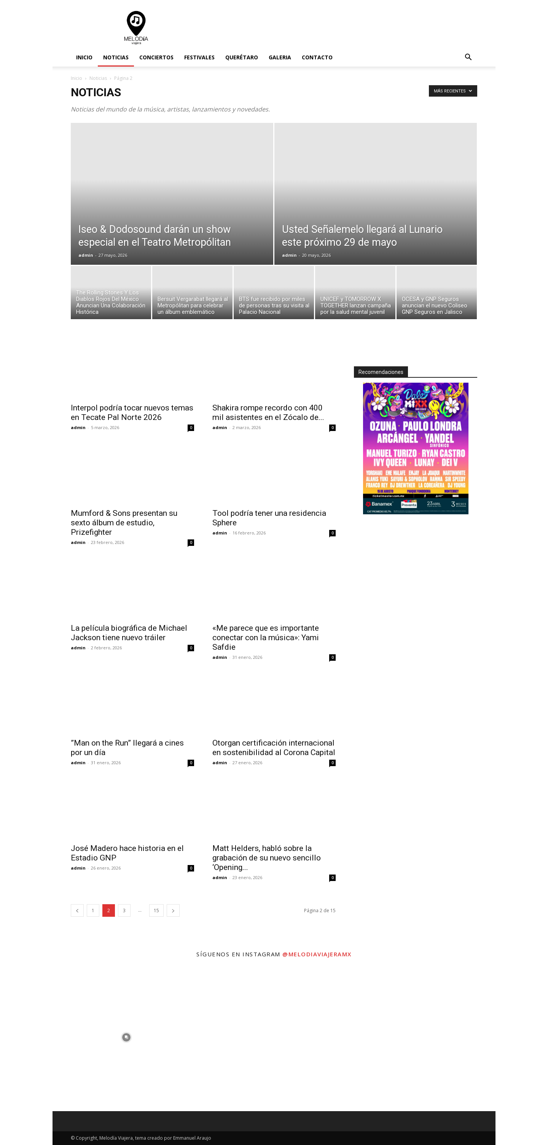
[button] (468, 58)
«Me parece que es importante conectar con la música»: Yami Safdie (265, 637)
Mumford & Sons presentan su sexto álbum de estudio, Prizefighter (124, 523)
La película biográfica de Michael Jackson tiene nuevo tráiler (129, 632)
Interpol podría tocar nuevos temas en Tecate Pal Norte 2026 (132, 412)
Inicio (84, 57)
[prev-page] (77, 910)
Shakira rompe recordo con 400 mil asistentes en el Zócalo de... (268, 412)
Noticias (116, 57)
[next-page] (173, 910)
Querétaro (241, 57)
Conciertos (156, 57)
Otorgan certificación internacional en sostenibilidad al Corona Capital (273, 747)
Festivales (199, 57)
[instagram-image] (126, 1037)
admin (85, 255)
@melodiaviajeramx (317, 954)
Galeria (280, 57)
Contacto (317, 57)
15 (156, 910)
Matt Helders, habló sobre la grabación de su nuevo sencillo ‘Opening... (266, 858)
